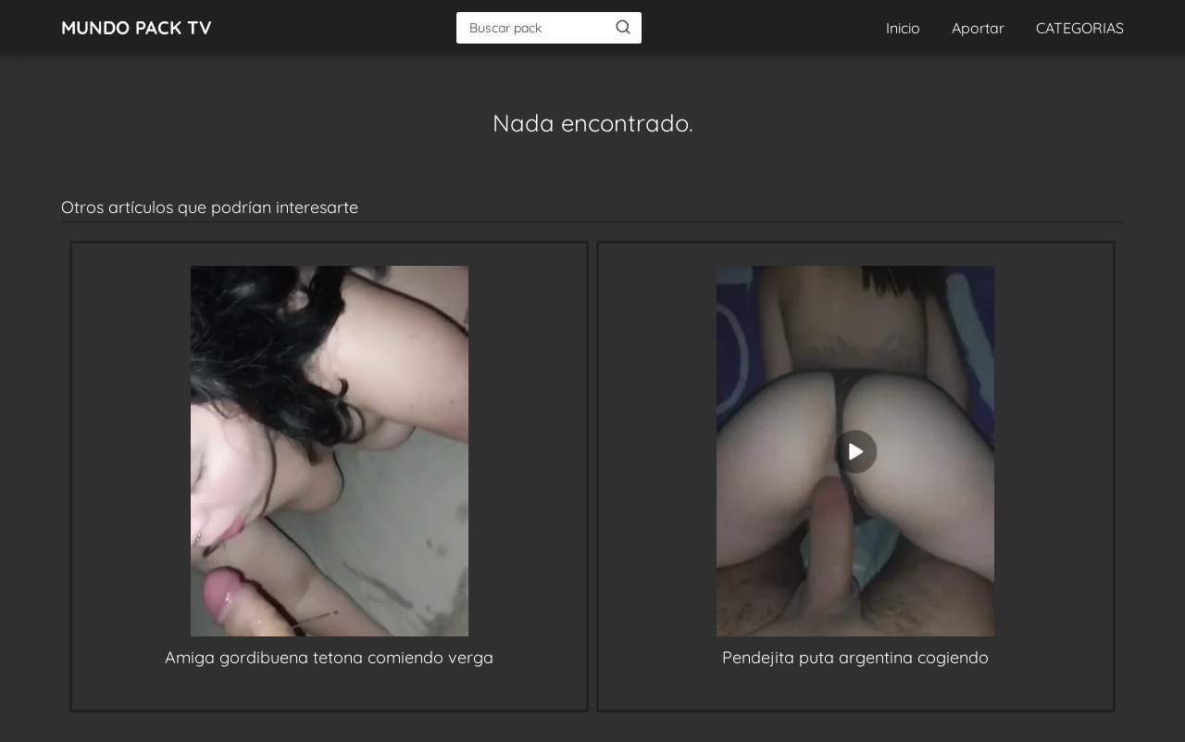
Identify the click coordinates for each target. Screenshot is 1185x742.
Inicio (903, 28)
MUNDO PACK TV (136, 27)
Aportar (978, 28)
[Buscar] (623, 27)
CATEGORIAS (1080, 28)
